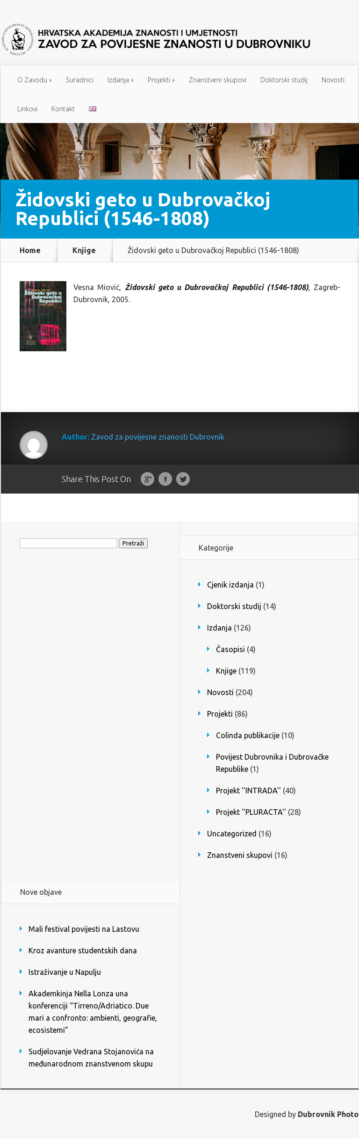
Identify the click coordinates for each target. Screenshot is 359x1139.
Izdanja (121, 79)
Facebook (165, 479)
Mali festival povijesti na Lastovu (84, 929)
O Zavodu (34, 79)
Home (30, 250)
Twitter (183, 479)
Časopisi (230, 649)
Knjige (84, 250)
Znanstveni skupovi (217, 79)
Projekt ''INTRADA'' (248, 790)
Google (147, 479)
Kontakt (63, 108)
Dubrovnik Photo (328, 1114)
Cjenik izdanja (230, 584)
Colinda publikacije (248, 735)
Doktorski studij (284, 79)
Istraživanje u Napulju (65, 972)
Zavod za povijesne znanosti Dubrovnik (157, 437)
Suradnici (79, 79)
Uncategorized (232, 833)
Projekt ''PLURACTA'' (251, 812)
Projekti (161, 79)
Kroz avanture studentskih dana (83, 950)
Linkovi (27, 108)
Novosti (333, 79)
